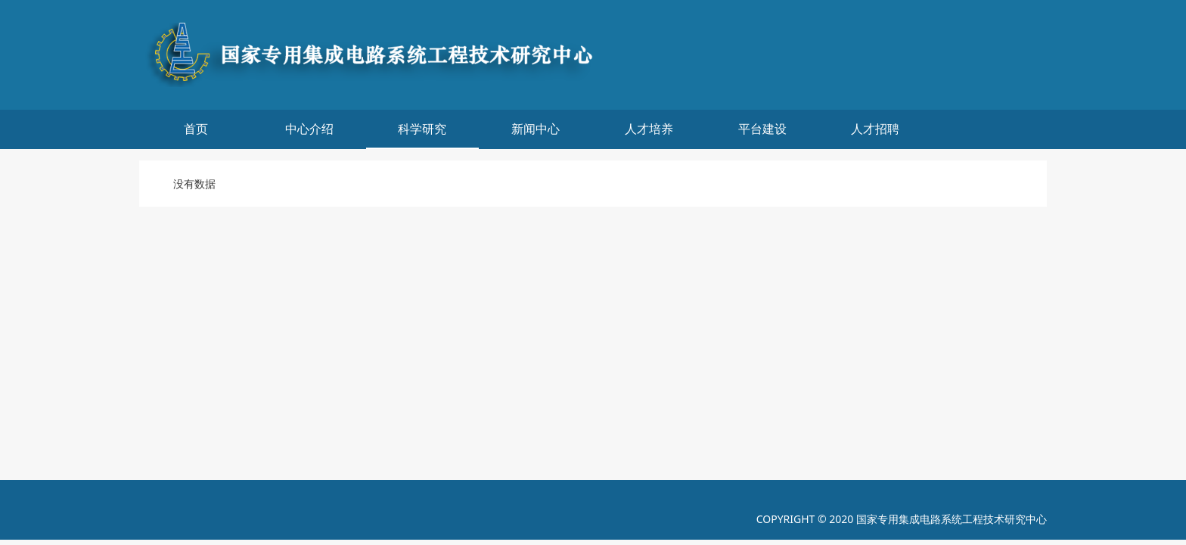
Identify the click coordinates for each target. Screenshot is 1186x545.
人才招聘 (875, 129)
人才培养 (649, 129)
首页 (196, 129)
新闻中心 (535, 129)
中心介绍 (309, 129)
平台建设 (762, 129)
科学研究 (422, 129)
